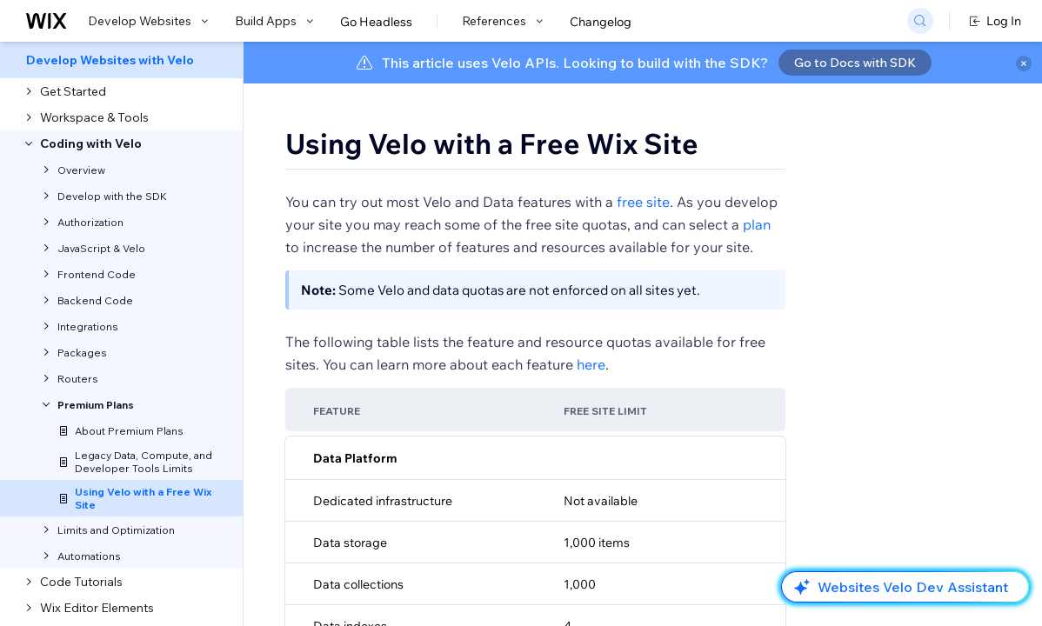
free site (643, 201)
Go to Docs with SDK (855, 62)
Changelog (600, 22)
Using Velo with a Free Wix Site (491, 143)
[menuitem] (121, 60)
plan (757, 224)
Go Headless (376, 22)
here (591, 364)
